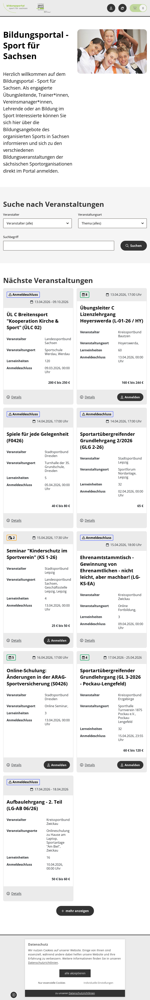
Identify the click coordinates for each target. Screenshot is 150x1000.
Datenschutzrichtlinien (43, 962)
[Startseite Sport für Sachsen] (44, 8)
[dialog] (75, 968)
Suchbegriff (10, 237)
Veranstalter (11, 214)
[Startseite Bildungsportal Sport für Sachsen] (15, 8)
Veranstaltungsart (90, 214)
